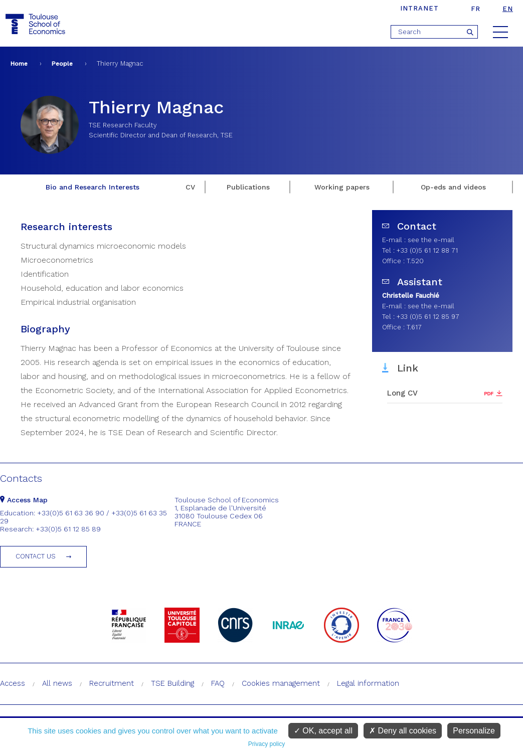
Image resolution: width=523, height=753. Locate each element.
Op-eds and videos (453, 187)
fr (475, 9)
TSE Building (172, 683)
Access (12, 683)
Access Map (24, 500)
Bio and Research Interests (92, 187)
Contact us (36, 556)
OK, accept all (323, 730)
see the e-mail (431, 240)
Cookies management (281, 683)
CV (190, 187)
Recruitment (111, 683)
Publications (248, 187)
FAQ (218, 683)
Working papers (342, 187)
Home (19, 63)
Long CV (402, 393)
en (507, 9)
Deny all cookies (402, 730)
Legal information (368, 683)
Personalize (474, 730)
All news (57, 683)
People (62, 63)
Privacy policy (266, 743)
